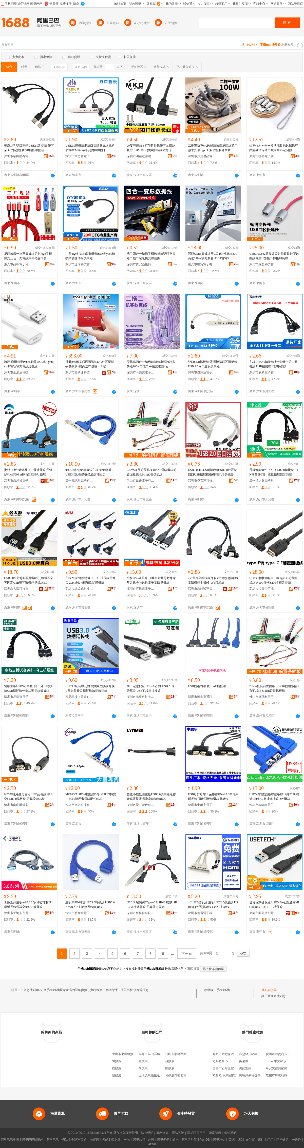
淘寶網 (94, 1139)
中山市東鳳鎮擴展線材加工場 (131, 1054)
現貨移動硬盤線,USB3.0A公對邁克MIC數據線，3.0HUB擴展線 (274, 905)
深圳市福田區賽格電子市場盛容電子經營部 (18, 156)
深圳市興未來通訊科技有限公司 (202, 697)
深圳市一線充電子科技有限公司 (141, 372)
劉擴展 (169, 1068)
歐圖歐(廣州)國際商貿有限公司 (233, 1075)
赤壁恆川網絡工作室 (253, 1054)
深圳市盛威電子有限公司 (263, 372)
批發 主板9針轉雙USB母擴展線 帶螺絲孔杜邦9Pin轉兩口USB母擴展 (28, 472)
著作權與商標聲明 (125, 1133)
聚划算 (115, 1139)
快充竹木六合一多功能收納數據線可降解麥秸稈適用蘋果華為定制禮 (273, 148)
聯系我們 (215, 1133)
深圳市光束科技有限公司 (141, 697)
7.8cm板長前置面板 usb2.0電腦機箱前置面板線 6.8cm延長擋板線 (151, 472)
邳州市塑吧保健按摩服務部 (231, 1054)
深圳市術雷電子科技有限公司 (202, 913)
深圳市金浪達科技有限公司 (18, 372)
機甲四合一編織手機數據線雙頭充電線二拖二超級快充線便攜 (151, 256)
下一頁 (186, 954)
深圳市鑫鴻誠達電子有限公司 (202, 588)
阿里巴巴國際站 (32, 1139)
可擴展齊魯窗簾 (175, 1075)
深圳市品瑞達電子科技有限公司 (18, 697)
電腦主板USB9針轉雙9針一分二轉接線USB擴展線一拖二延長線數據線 (28, 688)
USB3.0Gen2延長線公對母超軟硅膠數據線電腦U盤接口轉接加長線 (274, 256)
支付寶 (250, 1139)
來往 (261, 1139)
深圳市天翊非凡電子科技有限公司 (18, 913)
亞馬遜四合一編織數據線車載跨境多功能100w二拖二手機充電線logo (151, 364)
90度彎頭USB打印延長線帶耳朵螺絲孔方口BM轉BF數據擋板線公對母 (151, 148)
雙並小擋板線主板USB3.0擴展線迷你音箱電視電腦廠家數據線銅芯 (151, 797)
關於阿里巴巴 (196, 1133)
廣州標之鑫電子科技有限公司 (263, 480)
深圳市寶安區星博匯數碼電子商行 (141, 264)
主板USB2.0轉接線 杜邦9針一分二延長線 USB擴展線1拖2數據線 (273, 364)
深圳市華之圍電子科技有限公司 (79, 156)
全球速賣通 (78, 1139)
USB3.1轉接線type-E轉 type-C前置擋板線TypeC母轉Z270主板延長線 (273, 580)
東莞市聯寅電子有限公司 (202, 264)
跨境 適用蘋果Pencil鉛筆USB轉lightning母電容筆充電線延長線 (29, 364)
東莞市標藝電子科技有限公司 (263, 156)
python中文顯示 (276, 1061)
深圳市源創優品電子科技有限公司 (202, 156)
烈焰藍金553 (221, 1061)
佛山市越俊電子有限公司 (141, 480)
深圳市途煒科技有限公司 (79, 264)
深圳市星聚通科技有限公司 (79, 372)
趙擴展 (116, 1075)
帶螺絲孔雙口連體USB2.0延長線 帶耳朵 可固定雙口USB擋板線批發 (29, 148)
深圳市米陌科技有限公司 (79, 805)
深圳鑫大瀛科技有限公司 (18, 588)
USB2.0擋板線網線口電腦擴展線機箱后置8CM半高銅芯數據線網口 (90, 148)
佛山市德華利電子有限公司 (263, 697)
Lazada (152, 1144)
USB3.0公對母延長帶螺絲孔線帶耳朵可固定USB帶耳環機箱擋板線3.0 (28, 580)
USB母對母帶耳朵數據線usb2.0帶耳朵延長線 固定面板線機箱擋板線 (213, 797)
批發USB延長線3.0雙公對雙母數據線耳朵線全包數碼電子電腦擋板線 (151, 580)
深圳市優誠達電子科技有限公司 (202, 372)
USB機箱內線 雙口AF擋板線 (207, 686)
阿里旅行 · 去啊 (143, 1139)
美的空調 (245, 1068)
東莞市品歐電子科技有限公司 (18, 264)
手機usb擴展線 (226, 990)
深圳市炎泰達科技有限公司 (202, 480)
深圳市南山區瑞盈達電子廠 (18, 805)
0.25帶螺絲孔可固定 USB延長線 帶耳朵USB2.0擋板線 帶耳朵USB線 (28, 797)
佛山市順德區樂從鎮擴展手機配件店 (189, 1054)
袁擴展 (116, 1061)
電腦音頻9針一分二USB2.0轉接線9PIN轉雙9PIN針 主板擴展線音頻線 (273, 472)
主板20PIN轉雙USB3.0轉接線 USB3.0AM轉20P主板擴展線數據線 (90, 905)
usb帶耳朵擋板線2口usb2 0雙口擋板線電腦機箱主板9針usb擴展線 (213, 580)
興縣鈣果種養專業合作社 (256, 1075)
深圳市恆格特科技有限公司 (141, 913)
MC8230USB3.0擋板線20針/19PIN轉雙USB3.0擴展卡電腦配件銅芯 (90, 797)
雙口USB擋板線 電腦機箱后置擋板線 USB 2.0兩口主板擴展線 (212, 364)
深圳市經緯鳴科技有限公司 (79, 588)
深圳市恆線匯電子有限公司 (141, 588)
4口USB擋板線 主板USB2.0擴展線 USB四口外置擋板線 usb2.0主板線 (213, 905)
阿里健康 (282, 1139)
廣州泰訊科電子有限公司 (79, 480)
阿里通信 (219, 1139)
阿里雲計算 (189, 1139)
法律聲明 (147, 1133)
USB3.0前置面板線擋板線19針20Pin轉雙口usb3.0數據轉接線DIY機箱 (274, 797)
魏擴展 (169, 1061)
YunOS (205, 1139)
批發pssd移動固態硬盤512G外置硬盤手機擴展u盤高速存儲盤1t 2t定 (89, 364)
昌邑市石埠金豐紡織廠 (228, 1068)
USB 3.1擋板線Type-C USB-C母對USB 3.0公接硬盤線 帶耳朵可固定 (152, 905)
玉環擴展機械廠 (149, 1075)
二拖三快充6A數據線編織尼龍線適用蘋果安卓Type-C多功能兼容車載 (212, 148)
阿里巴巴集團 (10, 1139)
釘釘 (270, 1139)
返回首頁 (193, 969)
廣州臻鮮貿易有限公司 (281, 1054)
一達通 (296, 1139)
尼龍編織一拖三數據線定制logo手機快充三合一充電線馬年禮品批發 (28, 256)
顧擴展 (143, 1061)
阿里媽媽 (163, 1139)
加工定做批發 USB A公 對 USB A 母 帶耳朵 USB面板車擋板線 (150, 688)
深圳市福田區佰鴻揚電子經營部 (263, 588)
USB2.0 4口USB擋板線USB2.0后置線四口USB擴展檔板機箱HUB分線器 (212, 472)
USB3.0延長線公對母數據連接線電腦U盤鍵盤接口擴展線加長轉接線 (90, 688)
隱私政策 (178, 1133)
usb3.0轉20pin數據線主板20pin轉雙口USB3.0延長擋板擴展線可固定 (90, 472)
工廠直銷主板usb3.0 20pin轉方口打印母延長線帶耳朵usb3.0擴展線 (28, 905)
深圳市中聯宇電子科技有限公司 (202, 805)
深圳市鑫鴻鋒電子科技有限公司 (18, 480)
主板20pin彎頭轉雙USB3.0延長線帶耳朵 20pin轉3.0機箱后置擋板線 (90, 580)
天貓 (105, 1139)
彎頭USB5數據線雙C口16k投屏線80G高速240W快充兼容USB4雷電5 (213, 256)
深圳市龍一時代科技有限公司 (141, 805)
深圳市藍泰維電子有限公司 (79, 913)
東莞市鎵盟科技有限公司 (263, 264)
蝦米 (176, 1139)
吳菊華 (243, 1061)
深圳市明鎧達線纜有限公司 (141, 156)
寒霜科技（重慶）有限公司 (79, 697)
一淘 (127, 1139)
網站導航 (230, 1133)
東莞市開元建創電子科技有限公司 (263, 913)
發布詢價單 (269, 990)
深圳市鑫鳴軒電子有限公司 (263, 805)
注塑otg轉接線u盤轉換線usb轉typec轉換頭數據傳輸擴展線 (90, 256)
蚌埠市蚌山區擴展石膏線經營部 (160, 1054)
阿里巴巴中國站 (57, 1139)
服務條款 (162, 1133)
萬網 (232, 1139)
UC (240, 1139)
